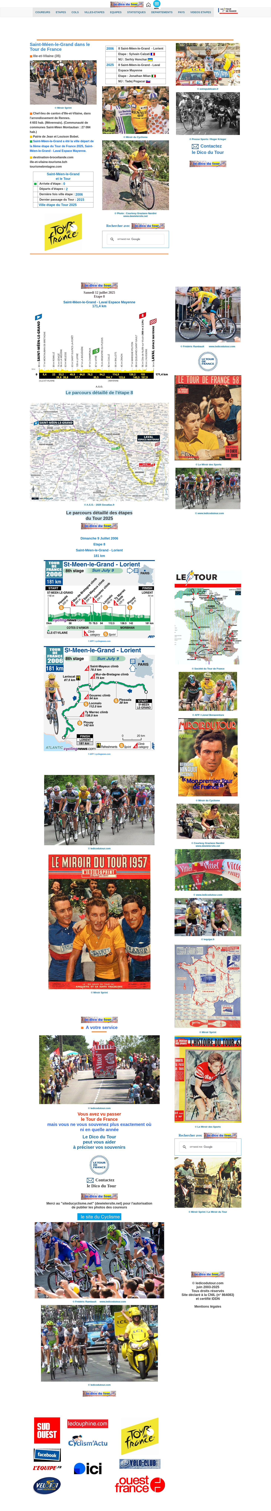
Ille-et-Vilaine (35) (46, 56)
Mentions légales (207, 1306)
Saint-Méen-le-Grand (135, 65)
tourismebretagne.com (46, 166)
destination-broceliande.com (53, 157)
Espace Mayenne (129, 70)
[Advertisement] (135, 29)
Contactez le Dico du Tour (99, 1182)
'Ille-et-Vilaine (72, 113)
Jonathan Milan (140, 75)
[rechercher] (135, 239)
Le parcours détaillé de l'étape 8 (99, 392)
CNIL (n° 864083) (221, 1295)
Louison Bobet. (68, 136)
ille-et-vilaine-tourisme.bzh (48, 162)
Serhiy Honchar (139, 59)
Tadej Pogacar (135, 81)
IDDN (216, 1299)
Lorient (158, 48)
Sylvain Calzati (140, 54)
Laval (156, 65)
